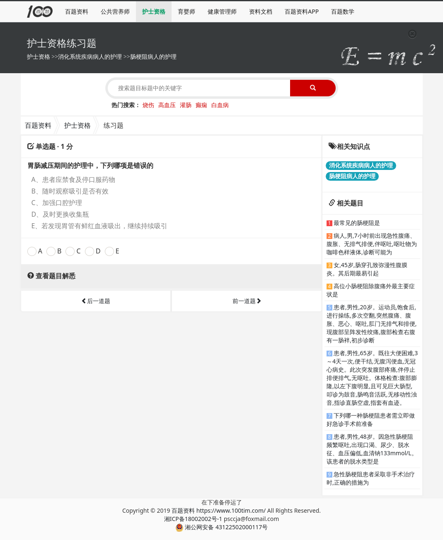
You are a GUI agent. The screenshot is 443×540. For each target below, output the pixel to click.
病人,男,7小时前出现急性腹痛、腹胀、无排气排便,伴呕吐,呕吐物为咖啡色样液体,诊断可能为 (372, 244)
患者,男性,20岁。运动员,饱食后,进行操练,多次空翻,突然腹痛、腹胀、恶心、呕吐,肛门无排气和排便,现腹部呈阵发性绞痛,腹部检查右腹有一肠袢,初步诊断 (372, 323)
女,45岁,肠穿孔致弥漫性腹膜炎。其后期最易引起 (367, 269)
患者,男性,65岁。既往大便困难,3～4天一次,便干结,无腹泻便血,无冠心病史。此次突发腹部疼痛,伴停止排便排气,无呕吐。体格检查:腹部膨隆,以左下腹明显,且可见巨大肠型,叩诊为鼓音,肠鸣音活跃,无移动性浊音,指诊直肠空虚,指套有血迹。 (372, 377)
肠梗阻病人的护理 (153, 56)
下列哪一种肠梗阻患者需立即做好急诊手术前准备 (371, 419)
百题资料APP (302, 11)
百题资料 (76, 11)
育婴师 (186, 11)
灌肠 (185, 105)
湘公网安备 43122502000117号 (221, 527)
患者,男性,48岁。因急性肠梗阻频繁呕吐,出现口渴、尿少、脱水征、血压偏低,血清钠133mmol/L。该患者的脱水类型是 (372, 448)
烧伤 (148, 105)
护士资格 (153, 11)
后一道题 (95, 301)
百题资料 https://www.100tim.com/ (219, 510)
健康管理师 (222, 11)
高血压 (167, 105)
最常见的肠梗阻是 (357, 223)
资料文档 (260, 11)
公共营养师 (115, 11)
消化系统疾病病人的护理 (90, 56)
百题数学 (342, 11)
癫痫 (201, 105)
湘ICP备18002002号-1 (193, 519)
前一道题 (246, 301)
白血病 (220, 105)
